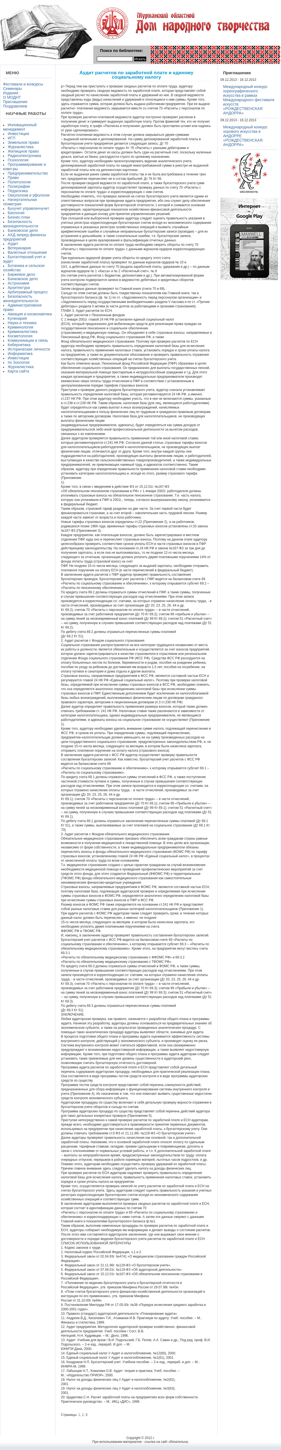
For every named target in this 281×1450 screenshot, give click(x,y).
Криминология (20, 327)
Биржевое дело (21, 274)
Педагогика (18, 191)
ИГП (11, 138)
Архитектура (19, 287)
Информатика (20, 353)
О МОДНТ (12, 97)
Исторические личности (29, 349)
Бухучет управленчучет (28, 208)
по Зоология (19, 362)
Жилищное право (23, 151)
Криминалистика (22, 331)
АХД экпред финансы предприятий (24, 237)
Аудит (13, 243)
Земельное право (23, 142)
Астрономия (18, 283)
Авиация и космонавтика (30, 314)
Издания (10, 93)
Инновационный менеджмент (19, 127)
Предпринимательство (28, 173)
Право (13, 177)
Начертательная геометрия (20, 201)
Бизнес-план (19, 217)
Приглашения (15, 102)
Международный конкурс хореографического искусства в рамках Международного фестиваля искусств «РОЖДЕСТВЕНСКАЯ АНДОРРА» (248, 99)
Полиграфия (19, 186)
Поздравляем (15, 106)
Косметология (20, 336)
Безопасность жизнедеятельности (20, 223)
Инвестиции (18, 133)
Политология (19, 182)
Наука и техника (22, 323)
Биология (16, 213)
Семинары (12, 88)
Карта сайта (18, 371)
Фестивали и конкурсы (23, 84)
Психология (18, 160)
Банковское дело (23, 230)
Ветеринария (19, 248)
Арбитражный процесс (28, 292)
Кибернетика (19, 345)
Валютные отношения (27, 252)
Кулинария (17, 318)
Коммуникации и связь (28, 340)
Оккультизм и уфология (29, 195)
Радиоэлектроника (24, 155)
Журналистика (20, 147)
